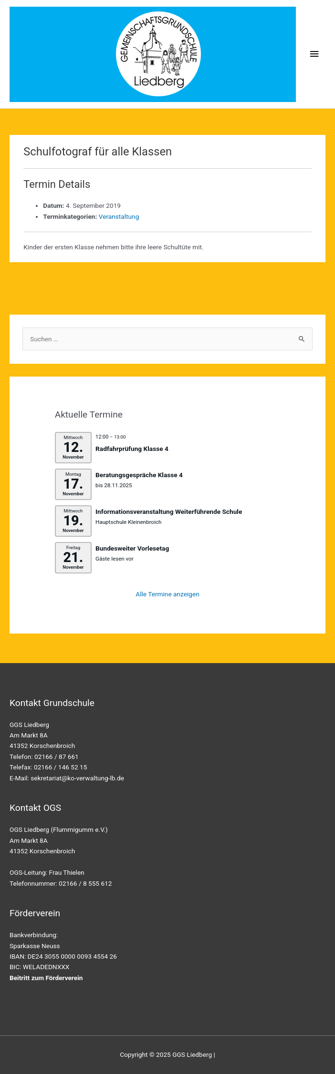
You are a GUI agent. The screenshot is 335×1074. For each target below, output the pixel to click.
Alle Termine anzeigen (167, 594)
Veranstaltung (119, 216)
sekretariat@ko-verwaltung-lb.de (77, 778)
